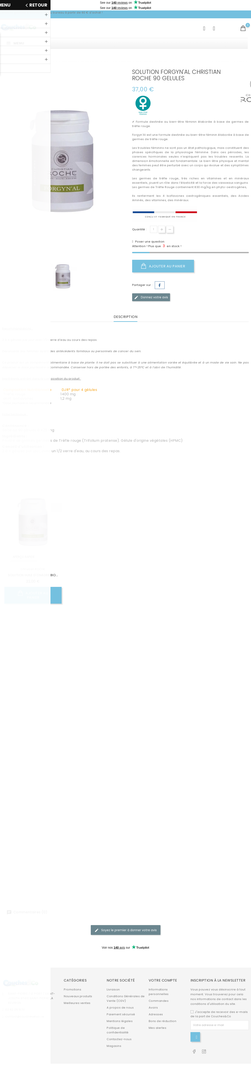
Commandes (159, 991)
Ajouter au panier (163, 266)
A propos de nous (120, 998)
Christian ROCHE (33, 569)
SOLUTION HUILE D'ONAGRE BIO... (33, 575)
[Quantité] (153, 229)
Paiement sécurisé (121, 1004)
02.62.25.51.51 (15, 1000)
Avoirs (153, 998)
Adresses (156, 1004)
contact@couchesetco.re (24, 1007)
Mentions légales (120, 1011)
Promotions (72, 980)
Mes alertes (158, 1018)
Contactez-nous (119, 1029)
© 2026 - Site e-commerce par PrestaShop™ (36, 1059)
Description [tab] (126, 317)
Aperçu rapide (24, 557)
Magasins (114, 1036)
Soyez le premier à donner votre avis (125, 930)
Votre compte (163, 970)
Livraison (113, 980)
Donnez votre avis (151, 297)
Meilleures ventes (77, 993)
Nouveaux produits (78, 986)
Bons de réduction (163, 1011)
